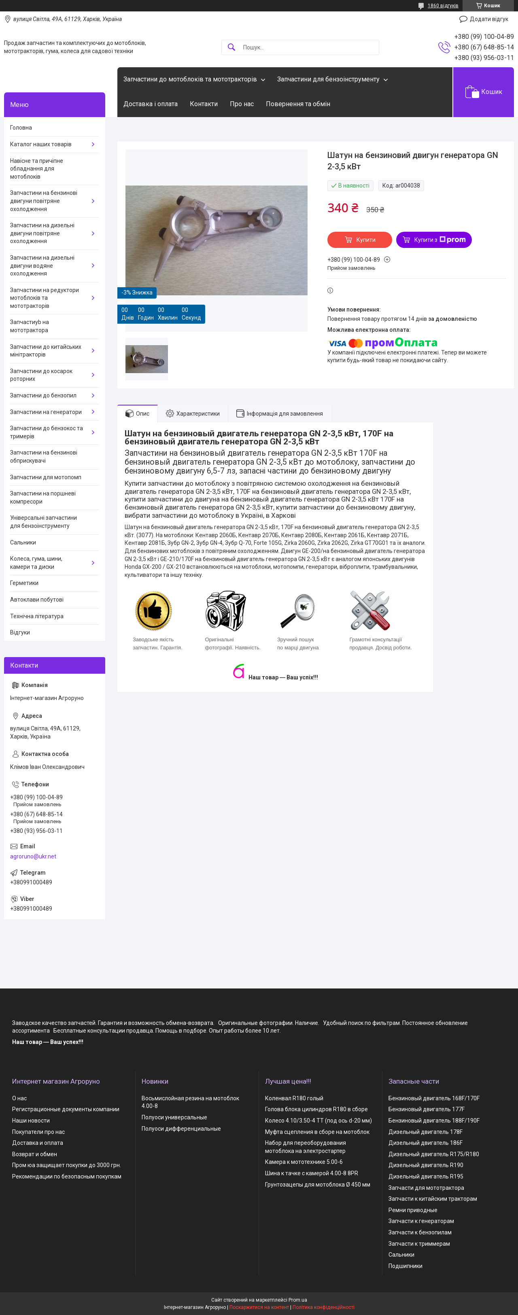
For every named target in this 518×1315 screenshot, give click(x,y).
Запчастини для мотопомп (45, 477)
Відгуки (20, 632)
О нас (19, 1098)
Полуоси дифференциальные (181, 1128)
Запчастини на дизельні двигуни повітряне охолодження (42, 233)
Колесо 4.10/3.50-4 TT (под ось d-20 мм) (318, 1120)
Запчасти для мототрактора (426, 1188)
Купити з (440, 239)
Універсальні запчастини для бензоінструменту (43, 521)
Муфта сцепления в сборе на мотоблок (317, 1132)
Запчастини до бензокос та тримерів (46, 432)
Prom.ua (298, 1300)
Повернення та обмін (298, 104)
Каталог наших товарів (41, 144)
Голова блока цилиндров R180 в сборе (316, 1109)
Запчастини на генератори (46, 412)
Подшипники (405, 1266)
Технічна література (37, 616)
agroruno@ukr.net (33, 856)
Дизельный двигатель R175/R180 (433, 1154)
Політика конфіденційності (324, 1307)
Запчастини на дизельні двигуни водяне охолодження (42, 265)
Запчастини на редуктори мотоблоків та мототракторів (44, 298)
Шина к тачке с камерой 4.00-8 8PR (311, 1173)
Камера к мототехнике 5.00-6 (304, 1162)
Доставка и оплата (37, 1143)
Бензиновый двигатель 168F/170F (434, 1098)
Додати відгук (489, 19)
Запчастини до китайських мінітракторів (45, 351)
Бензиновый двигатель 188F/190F (434, 1120)
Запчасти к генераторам (421, 1221)
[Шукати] (231, 47)
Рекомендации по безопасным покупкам (66, 1176)
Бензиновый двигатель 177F (426, 1109)
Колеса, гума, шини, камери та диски (36, 562)
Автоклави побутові (37, 599)
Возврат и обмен (34, 1154)
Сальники (23, 542)
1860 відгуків (443, 6)
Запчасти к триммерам (419, 1243)
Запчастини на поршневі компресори (43, 497)
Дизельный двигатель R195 (425, 1176)
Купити (366, 240)
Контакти (204, 104)
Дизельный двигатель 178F (425, 1132)
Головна (21, 127)
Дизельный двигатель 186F (425, 1143)
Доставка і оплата (150, 104)
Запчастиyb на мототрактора (29, 326)
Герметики (24, 583)
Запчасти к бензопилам (420, 1232)
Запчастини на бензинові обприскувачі (43, 456)
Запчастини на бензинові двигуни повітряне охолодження (43, 201)
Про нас (242, 104)
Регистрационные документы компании (65, 1109)
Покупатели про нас (38, 1132)
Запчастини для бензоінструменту (328, 79)
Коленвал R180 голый (294, 1098)
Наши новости (31, 1120)
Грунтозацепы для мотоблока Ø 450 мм (317, 1184)
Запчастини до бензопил (43, 395)
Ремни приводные (412, 1210)
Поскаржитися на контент (259, 1307)
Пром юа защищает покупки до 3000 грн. (66, 1165)
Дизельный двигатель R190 (425, 1165)
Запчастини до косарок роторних (41, 375)
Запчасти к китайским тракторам (432, 1198)
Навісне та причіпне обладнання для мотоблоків (36, 169)
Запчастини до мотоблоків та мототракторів (190, 79)
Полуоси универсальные (174, 1117)
